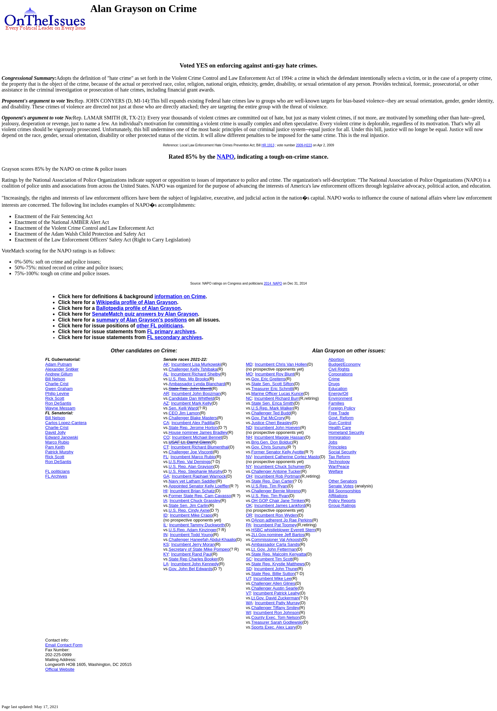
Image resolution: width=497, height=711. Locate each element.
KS (166, 544)
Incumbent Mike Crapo (191, 515)
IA (165, 500)
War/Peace (339, 466)
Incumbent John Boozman (195, 393)
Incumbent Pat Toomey (275, 524)
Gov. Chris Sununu (269, 447)
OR (249, 515)
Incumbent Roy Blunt (274, 374)
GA (166, 476)
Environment (340, 398)
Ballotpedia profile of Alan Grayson (138, 308)
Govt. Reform (341, 417)
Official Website (59, 669)
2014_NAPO (273, 283)
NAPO (225, 156)
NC (249, 398)
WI (248, 612)
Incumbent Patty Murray (277, 602)
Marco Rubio (57, 442)
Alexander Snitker (62, 369)
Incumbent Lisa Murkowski (196, 364)
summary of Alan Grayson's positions (141, 320)
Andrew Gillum (59, 374)
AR (166, 393)
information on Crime (180, 296)
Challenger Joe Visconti (191, 451)
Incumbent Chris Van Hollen (281, 364)
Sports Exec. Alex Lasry (273, 627)
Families (336, 403)
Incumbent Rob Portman (277, 476)
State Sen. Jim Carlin (188, 505)
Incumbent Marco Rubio (192, 456)
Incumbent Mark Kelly (191, 403)
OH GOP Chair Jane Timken (277, 500)
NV (249, 456)
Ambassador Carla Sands (275, 544)
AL (165, 374)
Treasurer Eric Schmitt (272, 388)
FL (165, 456)
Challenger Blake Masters (193, 417)
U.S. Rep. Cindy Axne (189, 510)
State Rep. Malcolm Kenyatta (278, 554)
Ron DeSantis (58, 403)
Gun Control (340, 422)
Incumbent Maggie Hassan (279, 437)
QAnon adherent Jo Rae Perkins (281, 520)
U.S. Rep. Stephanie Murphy (195, 471)
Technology (339, 461)
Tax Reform (339, 456)
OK (249, 505)
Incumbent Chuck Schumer (279, 466)
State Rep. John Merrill (190, 388)
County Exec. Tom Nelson (275, 617)
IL (165, 524)
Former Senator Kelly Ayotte (277, 451)
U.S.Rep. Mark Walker (272, 408)
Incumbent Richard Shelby (195, 374)
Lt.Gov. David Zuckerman (275, 597)
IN (165, 534)
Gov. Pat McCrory (267, 417)
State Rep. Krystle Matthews (277, 563)
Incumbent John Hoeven (277, 427)
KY (166, 554)
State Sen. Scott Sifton (272, 383)
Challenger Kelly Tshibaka (193, 369)
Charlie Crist (56, 383)
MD (249, 364)
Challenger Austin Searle (274, 588)
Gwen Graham (59, 388)
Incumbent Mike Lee (273, 578)
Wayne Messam (60, 408)
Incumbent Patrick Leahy (276, 593)
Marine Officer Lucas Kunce (277, 393)
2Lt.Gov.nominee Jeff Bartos (277, 534)
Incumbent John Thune (275, 568)
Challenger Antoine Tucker (276, 471)
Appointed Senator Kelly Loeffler (199, 486)
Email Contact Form (63, 645)
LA (165, 563)
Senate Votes (341, 486)
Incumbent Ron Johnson (276, 612)
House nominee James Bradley (198, 432)
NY (248, 466)
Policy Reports (342, 500)
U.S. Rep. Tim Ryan (270, 495)
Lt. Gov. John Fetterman (273, 549)
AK (166, 364)
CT (165, 447)
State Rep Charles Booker (193, 559)
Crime (334, 378)
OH (249, 476)
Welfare (336, 471)
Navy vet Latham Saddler (192, 481)
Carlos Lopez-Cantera (65, 422)
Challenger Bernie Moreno (276, 490)
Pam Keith (55, 447)
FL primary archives (171, 331)
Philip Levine (57, 393)
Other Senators (343, 481)
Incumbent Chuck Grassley (194, 500)
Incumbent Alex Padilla (192, 422)
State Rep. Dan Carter (272, 481)
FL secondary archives (174, 337)
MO (249, 374)
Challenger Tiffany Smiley (275, 607)
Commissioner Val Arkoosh (276, 539)
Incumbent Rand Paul (191, 554)
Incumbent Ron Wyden (276, 515)
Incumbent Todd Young (191, 534)
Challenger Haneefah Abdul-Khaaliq (202, 539)
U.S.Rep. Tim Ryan (269, 486)
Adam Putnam (58, 364)
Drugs (334, 383)
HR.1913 (267, 145)
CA (166, 422)
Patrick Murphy (59, 451)
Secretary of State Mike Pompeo (199, 549)
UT (248, 578)
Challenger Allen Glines (273, 583)
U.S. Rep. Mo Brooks (188, 378)
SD (249, 568)
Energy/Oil (338, 393)
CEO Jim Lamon (184, 413)
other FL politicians (159, 325)
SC (249, 559)
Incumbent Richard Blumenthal (200, 447)
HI (165, 490)
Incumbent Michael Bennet (197, 437)
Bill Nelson (55, 378)
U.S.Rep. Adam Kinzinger (193, 529)
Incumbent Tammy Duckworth (197, 524)
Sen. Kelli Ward (183, 408)
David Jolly (55, 432)
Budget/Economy (345, 364)
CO (166, 437)
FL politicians (57, 471)
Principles (338, 447)
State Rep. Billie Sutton (273, 573)
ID (165, 515)
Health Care (340, 427)
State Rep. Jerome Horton (193, 427)
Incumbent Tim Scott (273, 559)
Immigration (340, 437)
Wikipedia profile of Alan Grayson (136, 302)
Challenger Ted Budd (271, 413)
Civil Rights (339, 369)
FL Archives (56, 476)
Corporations (341, 374)
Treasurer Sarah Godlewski (277, 622)
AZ (166, 403)
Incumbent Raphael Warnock (199, 476)
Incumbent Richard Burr (276, 398)
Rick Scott (54, 398)
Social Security (342, 451)
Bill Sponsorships (345, 490)
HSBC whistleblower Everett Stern (283, 529)
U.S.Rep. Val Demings (190, 461)
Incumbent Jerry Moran (193, 544)
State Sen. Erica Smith (272, 403)
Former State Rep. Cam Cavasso (200, 495)
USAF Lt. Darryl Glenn (190, 442)
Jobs (333, 442)
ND (249, 427)
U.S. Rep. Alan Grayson (191, 466)
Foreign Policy (342, 408)
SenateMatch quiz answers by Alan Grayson (145, 314)
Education (338, 388)
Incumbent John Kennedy (194, 563)
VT (248, 593)
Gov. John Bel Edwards (191, 568)
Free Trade (339, 413)
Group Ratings (342, 505)
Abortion (336, 359)
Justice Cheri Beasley (271, 422)
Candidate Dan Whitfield (191, 398)
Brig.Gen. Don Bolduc (271, 442)
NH (249, 437)
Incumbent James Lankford (279, 505)
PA (248, 524)
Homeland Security (346, 432)
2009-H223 (304, 145)
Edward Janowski (61, 437)
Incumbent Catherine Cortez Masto (286, 456)
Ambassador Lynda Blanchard (197, 383)
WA (249, 602)
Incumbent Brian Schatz (192, 490)
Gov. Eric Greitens (268, 378)
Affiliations (338, 495)
